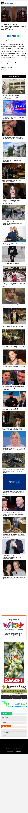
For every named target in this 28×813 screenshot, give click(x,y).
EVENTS (4, 781)
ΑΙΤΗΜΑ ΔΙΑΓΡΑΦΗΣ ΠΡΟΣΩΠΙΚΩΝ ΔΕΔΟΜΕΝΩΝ (14, 802)
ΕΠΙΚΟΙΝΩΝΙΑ (13, 800)
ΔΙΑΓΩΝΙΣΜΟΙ (5, 779)
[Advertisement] (14, 52)
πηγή (2, 98)
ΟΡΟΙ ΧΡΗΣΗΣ (20, 800)
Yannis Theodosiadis (18, 810)
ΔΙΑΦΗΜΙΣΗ (7, 800)
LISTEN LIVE (5, 776)
